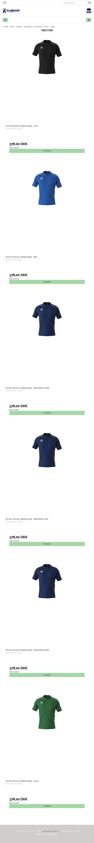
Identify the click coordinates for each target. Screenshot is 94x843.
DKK (4, 2)
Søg (89, 2)
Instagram (52, 834)
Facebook (42, 834)
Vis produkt (47, 151)
